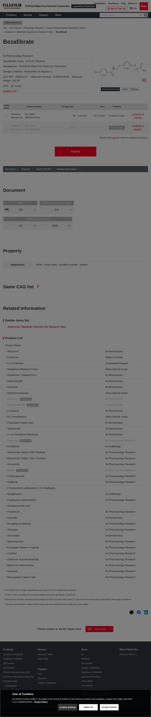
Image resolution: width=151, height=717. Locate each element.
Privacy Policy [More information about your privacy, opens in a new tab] (41, 702)
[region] (75, 703)
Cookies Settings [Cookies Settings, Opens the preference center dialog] (67, 707)
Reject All (88, 707)
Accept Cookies (109, 707)
